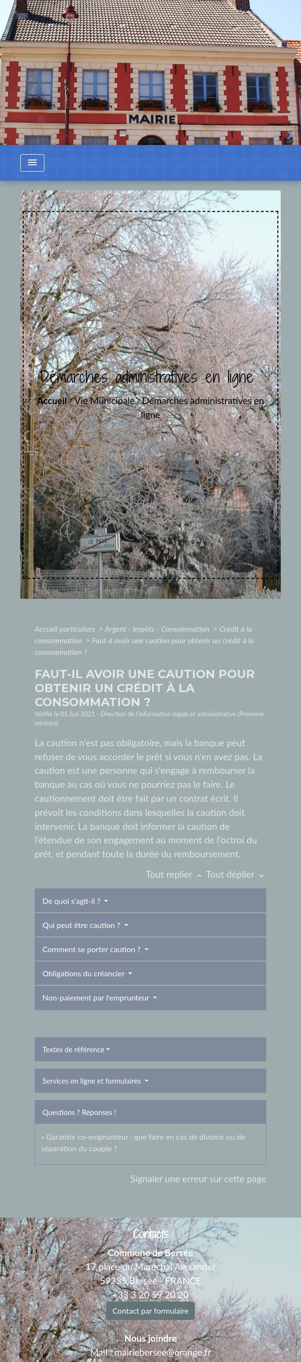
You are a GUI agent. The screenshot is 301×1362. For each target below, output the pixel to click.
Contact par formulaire (150, 1310)
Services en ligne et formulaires (92, 1080)
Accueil (52, 400)
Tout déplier (236, 874)
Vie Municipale (104, 400)
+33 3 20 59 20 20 (150, 1294)
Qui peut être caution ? (82, 924)
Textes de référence (73, 1049)
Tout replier (176, 874)
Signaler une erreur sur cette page (198, 1178)
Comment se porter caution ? (92, 949)
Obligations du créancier (84, 973)
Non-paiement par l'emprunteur (96, 997)
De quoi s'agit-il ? (72, 900)
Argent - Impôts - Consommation (158, 628)
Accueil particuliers (66, 628)
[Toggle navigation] (32, 163)
